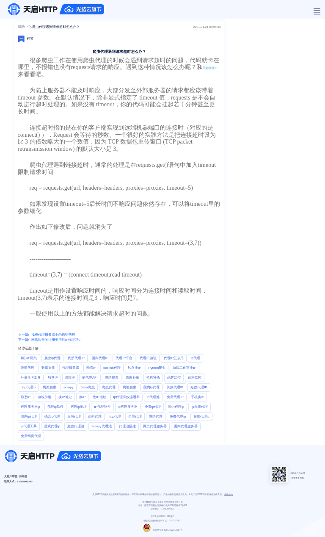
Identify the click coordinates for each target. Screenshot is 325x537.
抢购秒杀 (153, 377)
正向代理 (95, 416)
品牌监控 (174, 377)
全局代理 (135, 416)
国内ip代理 (151, 387)
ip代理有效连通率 (126, 397)
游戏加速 (44, 397)
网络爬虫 (129, 387)
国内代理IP (100, 358)
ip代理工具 (29, 426)
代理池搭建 (127, 426)
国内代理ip (176, 407)
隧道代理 (27, 368)
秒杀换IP (134, 368)
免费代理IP (175, 397)
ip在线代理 (199, 407)
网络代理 (155, 416)
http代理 (115, 416)
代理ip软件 (55, 407)
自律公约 (228, 494)
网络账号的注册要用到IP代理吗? (55, 340)
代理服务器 (70, 368)
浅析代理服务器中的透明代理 (53, 335)
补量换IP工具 (31, 377)
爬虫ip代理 (52, 358)
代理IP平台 (124, 358)
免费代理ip (178, 416)
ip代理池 (153, 397)
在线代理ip (201, 416)
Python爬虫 (157, 368)
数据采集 (48, 368)
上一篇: (23, 335)
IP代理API (89, 377)
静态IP (26, 397)
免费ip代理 (153, 407)
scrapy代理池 (101, 426)
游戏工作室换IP (184, 368)
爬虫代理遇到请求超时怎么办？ (56, 27)
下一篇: (23, 340)
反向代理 (74, 416)
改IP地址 (99, 397)
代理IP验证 (148, 358)
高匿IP (70, 377)
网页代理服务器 (155, 426)
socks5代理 (112, 368)
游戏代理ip (52, 426)
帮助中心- (25, 27)
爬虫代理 (109, 387)
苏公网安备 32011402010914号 (162, 530)
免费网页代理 (31, 436)
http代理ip (28, 387)
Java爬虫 (88, 387)
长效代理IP (175, 387)
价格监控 (194, 377)
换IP (82, 397)
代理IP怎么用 (174, 358)
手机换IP (197, 397)
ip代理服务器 (128, 407)
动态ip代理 (52, 416)
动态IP (91, 368)
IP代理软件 (102, 407)
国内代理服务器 (186, 426)
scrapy (68, 387)
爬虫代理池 (75, 426)
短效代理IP (198, 387)
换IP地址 (65, 397)
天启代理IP (210, 67)
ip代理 (195, 358)
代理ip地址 (79, 407)
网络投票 (111, 377)
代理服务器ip (30, 407)
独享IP (53, 377)
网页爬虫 (49, 387)
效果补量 (132, 377)
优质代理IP (76, 358)
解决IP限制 (29, 358)
